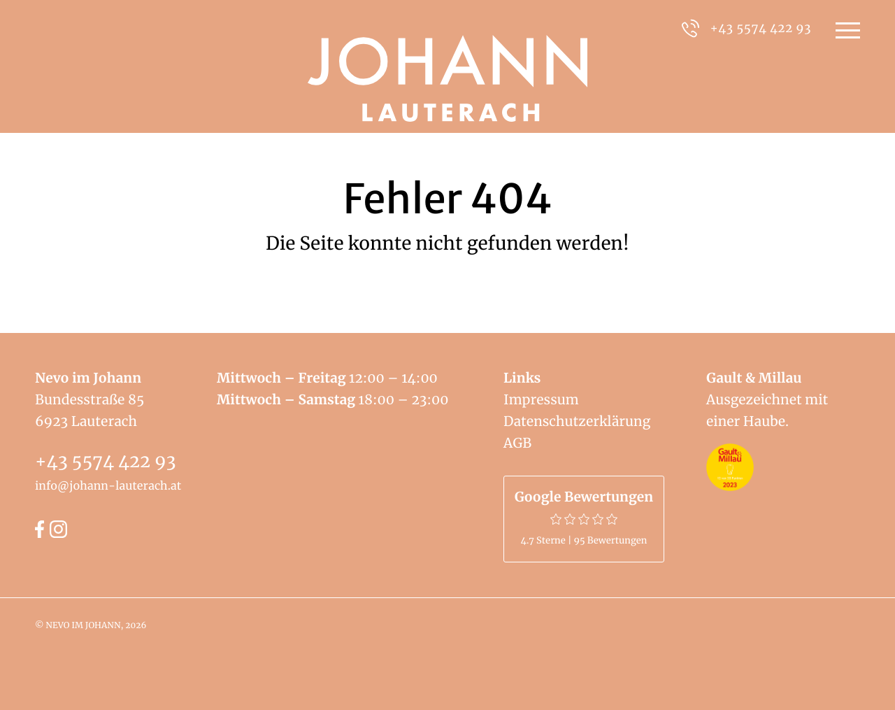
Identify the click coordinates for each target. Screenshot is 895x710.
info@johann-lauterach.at (108, 486)
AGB (517, 443)
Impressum (541, 400)
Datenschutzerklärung (576, 421)
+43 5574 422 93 (105, 461)
